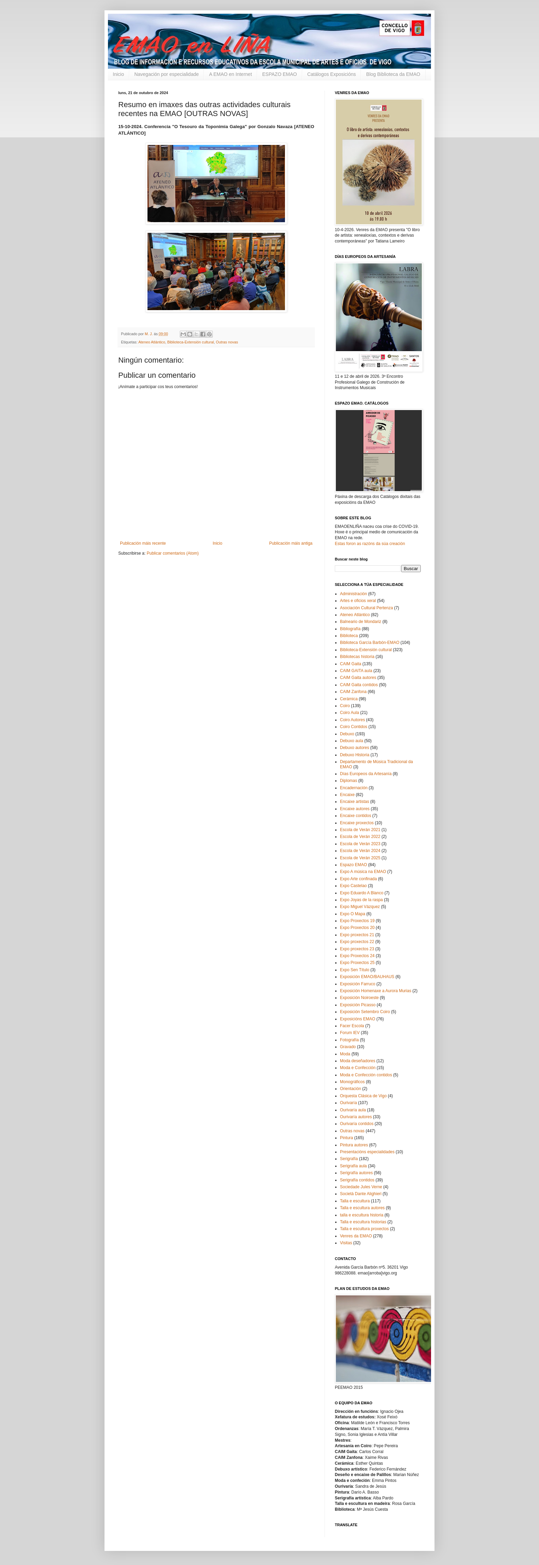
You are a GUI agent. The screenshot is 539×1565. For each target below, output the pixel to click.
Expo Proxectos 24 (357, 955)
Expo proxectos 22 (357, 941)
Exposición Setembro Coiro (365, 1011)
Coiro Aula (349, 712)
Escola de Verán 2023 (360, 843)
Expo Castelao (353, 885)
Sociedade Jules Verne (361, 1186)
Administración (353, 593)
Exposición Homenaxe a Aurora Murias (375, 990)
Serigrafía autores (356, 1172)
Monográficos (352, 1081)
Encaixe (347, 794)
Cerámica (349, 698)
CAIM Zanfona (353, 691)
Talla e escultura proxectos (364, 1228)
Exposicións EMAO (357, 1019)
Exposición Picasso (357, 1004)
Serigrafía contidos (357, 1180)
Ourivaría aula (353, 1110)
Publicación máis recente (143, 543)
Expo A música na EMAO (363, 871)
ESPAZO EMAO (279, 74)
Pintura (346, 1137)
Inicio (118, 74)
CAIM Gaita (350, 663)
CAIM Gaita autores (358, 677)
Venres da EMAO (356, 1236)
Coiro (345, 705)
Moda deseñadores (357, 1060)
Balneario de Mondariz (360, 621)
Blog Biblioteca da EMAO (393, 74)
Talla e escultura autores (362, 1207)
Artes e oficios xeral (358, 600)
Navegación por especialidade (166, 74)
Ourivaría (348, 1102)
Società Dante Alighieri (361, 1193)
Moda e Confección (357, 1067)
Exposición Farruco (357, 984)
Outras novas (227, 342)
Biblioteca (349, 635)
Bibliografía (350, 628)
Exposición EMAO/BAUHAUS (367, 976)
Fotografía (349, 1039)
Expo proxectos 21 (357, 934)
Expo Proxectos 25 (357, 962)
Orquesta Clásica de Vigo (363, 1095)
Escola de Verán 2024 (360, 850)
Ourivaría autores (356, 1116)
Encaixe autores (355, 808)
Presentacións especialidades (367, 1151)
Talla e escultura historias (363, 1222)
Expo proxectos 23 (357, 948)
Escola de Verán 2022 (360, 836)
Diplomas (348, 780)
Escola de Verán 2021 (360, 829)
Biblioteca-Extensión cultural (190, 342)
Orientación (350, 1088)
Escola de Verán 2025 (360, 857)
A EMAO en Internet (230, 74)
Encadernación (353, 787)
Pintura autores (354, 1145)
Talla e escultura (355, 1201)
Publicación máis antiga (290, 543)
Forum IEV (350, 1032)
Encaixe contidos (355, 815)
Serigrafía (349, 1158)
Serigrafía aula (353, 1166)
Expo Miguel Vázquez (360, 906)
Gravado (348, 1046)
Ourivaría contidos (356, 1123)
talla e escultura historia (361, 1215)
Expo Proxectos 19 (357, 920)
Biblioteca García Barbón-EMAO (369, 642)
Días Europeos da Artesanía (366, 773)
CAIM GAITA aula (356, 670)
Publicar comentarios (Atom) (173, 553)
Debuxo (347, 734)
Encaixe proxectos (357, 822)
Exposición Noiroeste (359, 997)
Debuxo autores (354, 747)
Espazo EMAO (353, 864)
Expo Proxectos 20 (357, 927)
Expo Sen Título (354, 969)
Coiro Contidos (353, 726)
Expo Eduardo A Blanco (361, 893)
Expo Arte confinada (358, 878)
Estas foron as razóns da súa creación (370, 543)
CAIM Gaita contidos (359, 684)
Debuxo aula (351, 740)
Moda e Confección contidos (366, 1075)
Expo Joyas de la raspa (361, 899)
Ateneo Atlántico (151, 342)
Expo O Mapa (352, 913)
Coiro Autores (352, 719)
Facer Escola (352, 1025)
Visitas (346, 1242)
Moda (345, 1054)
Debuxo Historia (354, 754)
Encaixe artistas (354, 801)
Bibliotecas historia (357, 656)
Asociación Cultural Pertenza (366, 607)
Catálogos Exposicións (331, 74)
